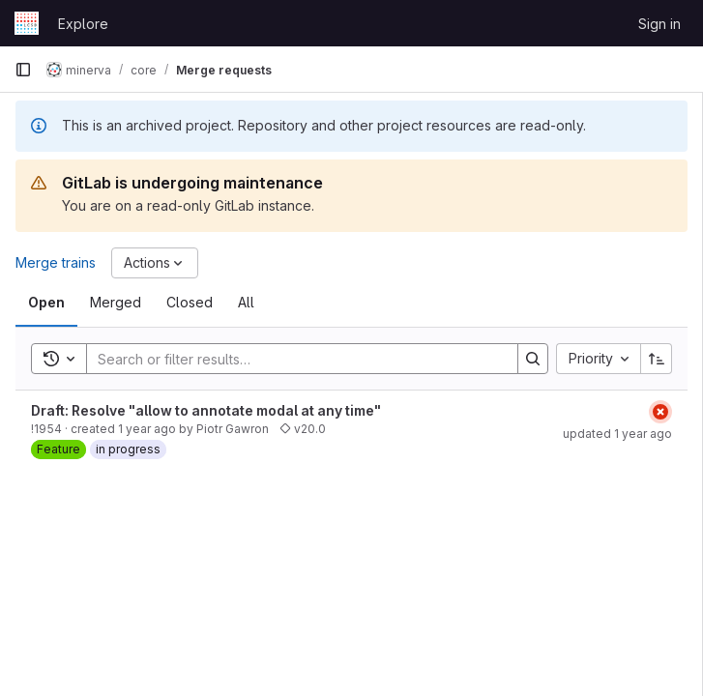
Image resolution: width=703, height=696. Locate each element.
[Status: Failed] (660, 411)
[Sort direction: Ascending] (656, 358)
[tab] (46, 302)
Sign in (659, 23)
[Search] (292, 358)
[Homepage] (27, 23)
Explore (83, 23)
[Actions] (154, 262)
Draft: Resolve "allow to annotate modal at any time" (206, 410)
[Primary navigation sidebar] (23, 69)
